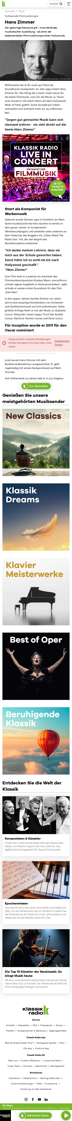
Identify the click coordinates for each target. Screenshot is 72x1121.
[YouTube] (39, 1099)
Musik (21, 11)
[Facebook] (32, 1099)
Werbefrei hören (35, 1115)
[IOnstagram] (26, 1099)
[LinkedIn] (46, 1099)
